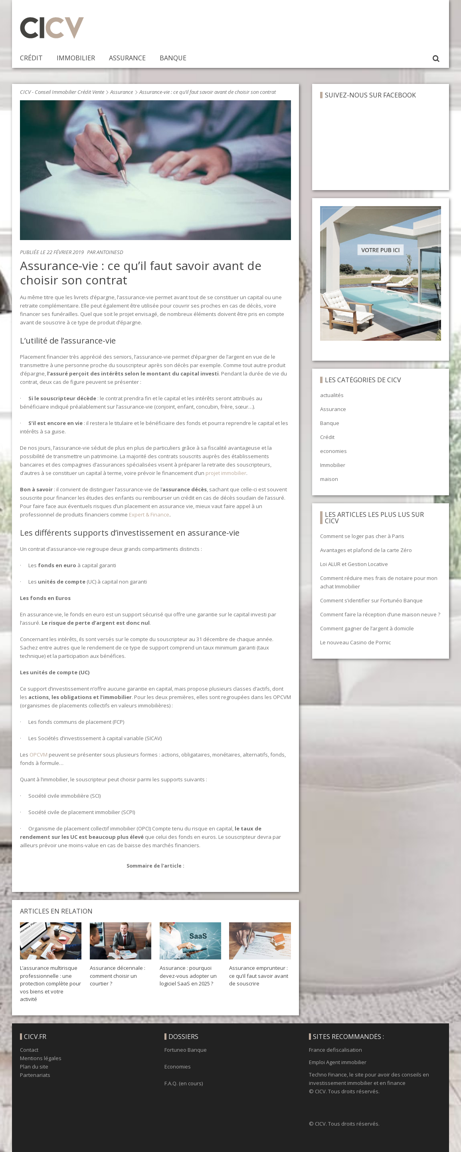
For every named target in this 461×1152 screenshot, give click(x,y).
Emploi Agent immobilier (337, 1062)
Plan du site (34, 1066)
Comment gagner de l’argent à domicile (367, 628)
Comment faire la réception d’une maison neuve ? (380, 614)
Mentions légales (40, 1058)
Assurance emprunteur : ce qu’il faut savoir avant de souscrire (258, 975)
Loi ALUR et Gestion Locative (354, 564)
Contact (29, 1049)
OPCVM (37, 754)
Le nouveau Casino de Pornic (355, 642)
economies (333, 451)
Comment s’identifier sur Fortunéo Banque (371, 600)
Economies (177, 1066)
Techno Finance (328, 1074)
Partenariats (35, 1075)
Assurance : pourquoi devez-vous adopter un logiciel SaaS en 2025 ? (188, 975)
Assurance (127, 58)
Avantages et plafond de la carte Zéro (366, 550)
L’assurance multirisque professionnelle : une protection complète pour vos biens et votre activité (50, 983)
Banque (173, 58)
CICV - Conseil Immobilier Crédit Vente (62, 91)
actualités (332, 395)
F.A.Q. (171, 1083)
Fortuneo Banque (185, 1049)
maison (329, 479)
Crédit (31, 58)
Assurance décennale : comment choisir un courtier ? (117, 975)
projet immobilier (225, 473)
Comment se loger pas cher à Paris (362, 536)
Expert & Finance (148, 514)
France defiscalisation (335, 1049)
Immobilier (76, 58)
